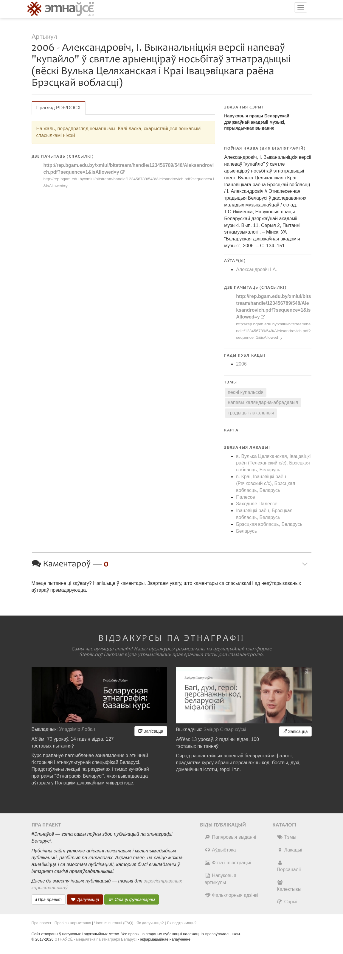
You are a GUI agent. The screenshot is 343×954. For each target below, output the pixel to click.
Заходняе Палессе (256, 503)
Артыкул (44, 37)
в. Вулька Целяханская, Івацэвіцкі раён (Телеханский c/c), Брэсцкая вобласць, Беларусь (273, 463)
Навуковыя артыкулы (220, 879)
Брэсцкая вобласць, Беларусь (269, 524)
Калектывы (289, 886)
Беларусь (246, 531)
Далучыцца (85, 899)
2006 (241, 363)
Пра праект (48, 899)
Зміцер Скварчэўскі (225, 729)
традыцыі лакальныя (251, 412)
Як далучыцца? (150, 923)
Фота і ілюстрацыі (227, 862)
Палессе (245, 497)
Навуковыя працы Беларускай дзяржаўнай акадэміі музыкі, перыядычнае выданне (256, 122)
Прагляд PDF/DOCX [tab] (58, 107)
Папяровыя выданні (230, 837)
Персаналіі (289, 866)
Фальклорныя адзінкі (231, 895)
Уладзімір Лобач (77, 729)
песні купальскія (245, 392)
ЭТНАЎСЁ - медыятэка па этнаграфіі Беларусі (95, 939)
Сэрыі (287, 901)
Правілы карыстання (73, 923)
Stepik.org (91, 655)
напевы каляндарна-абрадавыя (263, 402)
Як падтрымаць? (181, 923)
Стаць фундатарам (131, 899)
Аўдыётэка (220, 849)
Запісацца (150, 731)
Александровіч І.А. (256, 269)
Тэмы (286, 837)
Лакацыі (289, 849)
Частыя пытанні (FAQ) (113, 923)
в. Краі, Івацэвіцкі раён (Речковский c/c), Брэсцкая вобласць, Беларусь (265, 483)
